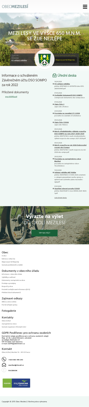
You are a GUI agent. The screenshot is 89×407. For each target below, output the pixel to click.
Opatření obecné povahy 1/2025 (67, 188)
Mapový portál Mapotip (65, 60)
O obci (4, 256)
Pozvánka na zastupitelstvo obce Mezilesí (67, 160)
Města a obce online (9, 302)
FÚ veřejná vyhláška (19, 60)
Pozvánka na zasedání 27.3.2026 (67, 113)
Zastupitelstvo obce (9, 324)
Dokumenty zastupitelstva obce (13, 280)
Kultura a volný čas (8, 259)
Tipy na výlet (44, 233)
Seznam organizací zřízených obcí (14, 327)
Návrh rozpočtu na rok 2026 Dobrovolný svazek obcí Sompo (70, 146)
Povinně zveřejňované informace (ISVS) (16, 289)
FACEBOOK (9, 370)
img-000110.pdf (11, 96)
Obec (5, 253)
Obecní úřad (6, 321)
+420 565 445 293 (12, 360)
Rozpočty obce (7, 286)
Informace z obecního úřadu (12, 274)
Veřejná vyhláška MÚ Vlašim (65, 172)
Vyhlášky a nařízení (8, 277)
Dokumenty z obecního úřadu (20, 271)
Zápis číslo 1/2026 (61, 122)
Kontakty (7, 318)
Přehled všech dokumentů (11, 292)
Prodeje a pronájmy (9, 283)
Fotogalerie (9, 311)
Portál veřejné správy (9, 305)
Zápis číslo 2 (59, 104)
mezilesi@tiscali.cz (13, 365)
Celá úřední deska (60, 198)
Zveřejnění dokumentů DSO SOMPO (68, 95)
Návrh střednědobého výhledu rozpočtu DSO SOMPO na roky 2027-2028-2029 (70, 132)
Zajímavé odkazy (12, 299)
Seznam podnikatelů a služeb (12, 265)
